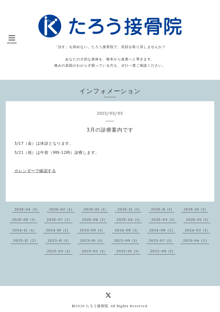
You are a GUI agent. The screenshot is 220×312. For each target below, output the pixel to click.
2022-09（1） (162, 251)
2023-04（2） (196, 240)
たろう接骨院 (97, 306)
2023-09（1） (126, 240)
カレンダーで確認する (35, 170)
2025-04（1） (129, 219)
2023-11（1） (59, 240)
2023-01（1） (128, 251)
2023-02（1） (94, 251)
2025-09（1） (24, 219)
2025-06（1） (94, 219)
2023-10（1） (92, 240)
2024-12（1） (24, 230)
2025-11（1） (162, 209)
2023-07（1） (161, 240)
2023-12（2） (25, 240)
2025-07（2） (59, 219)
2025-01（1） (198, 219)
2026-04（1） (27, 209)
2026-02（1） (61, 209)
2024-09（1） (92, 230)
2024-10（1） (58, 230)
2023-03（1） (59, 251)
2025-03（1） (163, 219)
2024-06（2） (162, 230)
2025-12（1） (129, 209)
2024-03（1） (197, 230)
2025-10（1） (196, 209)
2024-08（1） (127, 230)
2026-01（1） (96, 209)
